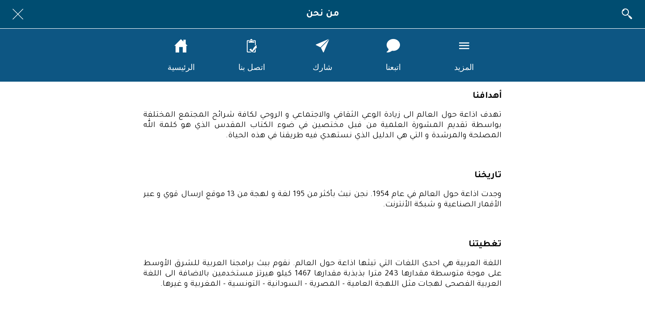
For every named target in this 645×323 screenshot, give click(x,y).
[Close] (18, 14)
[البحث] (627, 14)
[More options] (464, 55)
